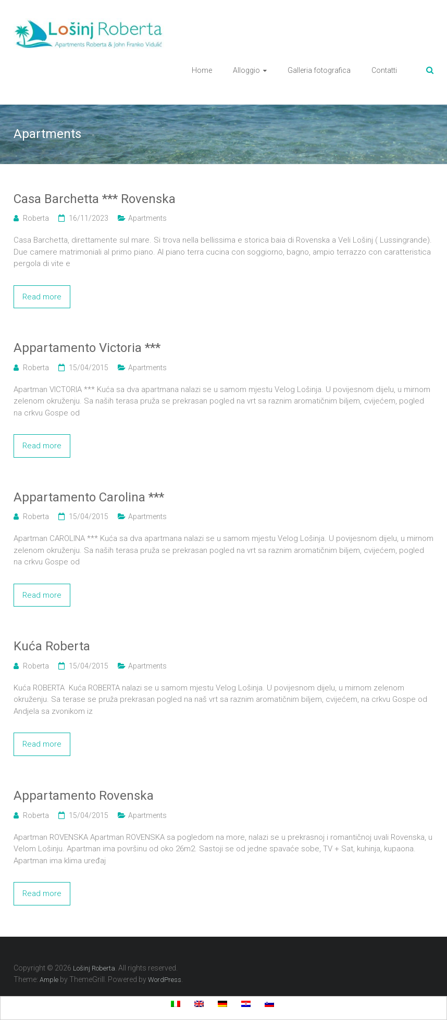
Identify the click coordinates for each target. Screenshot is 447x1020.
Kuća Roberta (52, 646)
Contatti (384, 70)
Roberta (36, 218)
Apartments (147, 218)
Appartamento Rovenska (84, 795)
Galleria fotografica (319, 70)
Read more (41, 296)
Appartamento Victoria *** (87, 348)
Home (202, 70)
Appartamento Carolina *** (89, 497)
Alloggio (246, 70)
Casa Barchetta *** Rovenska (95, 199)
